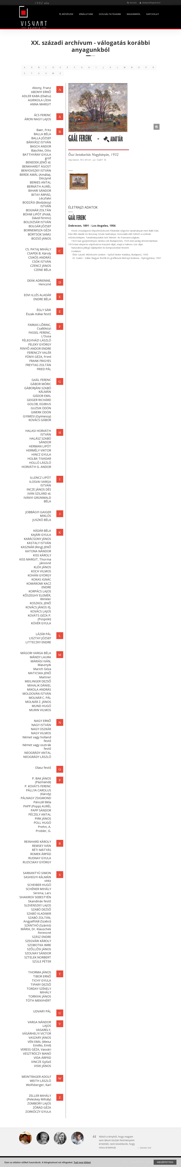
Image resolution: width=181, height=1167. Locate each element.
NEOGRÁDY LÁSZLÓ (36, 757)
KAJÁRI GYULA (40, 535)
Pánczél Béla (41, 802)
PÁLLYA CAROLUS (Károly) (37, 792)
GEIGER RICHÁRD (38, 400)
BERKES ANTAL (39, 182)
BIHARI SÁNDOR (39, 190)
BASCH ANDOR (39, 146)
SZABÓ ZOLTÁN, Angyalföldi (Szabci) (36, 919)
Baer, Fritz (43, 130)
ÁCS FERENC (41, 115)
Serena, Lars (41, 893)
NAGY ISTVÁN (40, 725)
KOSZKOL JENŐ (39, 603)
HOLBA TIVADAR (38, 458)
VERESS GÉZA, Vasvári (35, 1049)
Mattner (44, 677)
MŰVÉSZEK (66, 14)
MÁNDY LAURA (39, 657)
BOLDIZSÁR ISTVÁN (36, 222)
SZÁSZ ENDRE (40, 937)
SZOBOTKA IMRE (38, 945)
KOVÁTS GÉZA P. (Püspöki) (38, 617)
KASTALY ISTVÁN (38, 543)
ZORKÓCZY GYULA (37, 1112)
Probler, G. (42, 831)
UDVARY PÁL (41, 1011)
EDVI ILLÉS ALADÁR (36, 295)
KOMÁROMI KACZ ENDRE (38, 585)
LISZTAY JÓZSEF (39, 638)
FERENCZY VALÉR (38, 353)
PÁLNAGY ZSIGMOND (35, 798)
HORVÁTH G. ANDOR (35, 467)
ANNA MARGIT (39, 104)
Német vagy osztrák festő (36, 747)
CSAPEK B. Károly (38, 253)
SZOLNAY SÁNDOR (37, 953)
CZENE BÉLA (41, 270)
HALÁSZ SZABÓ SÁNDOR (39, 440)
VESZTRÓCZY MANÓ (36, 1053)
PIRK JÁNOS (42, 818)
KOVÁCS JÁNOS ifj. (37, 607)
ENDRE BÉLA (41, 299)
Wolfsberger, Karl (37, 1085)
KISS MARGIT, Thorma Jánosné (34, 561)
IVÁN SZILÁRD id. (38, 493)
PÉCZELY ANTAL (39, 814)
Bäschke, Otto (40, 150)
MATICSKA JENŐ (39, 673)
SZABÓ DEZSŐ (40, 909)
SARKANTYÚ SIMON (36, 873)
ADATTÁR (113, 140)
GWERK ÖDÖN (40, 412)
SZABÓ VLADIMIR (38, 913)
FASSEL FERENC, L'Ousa (39, 334)
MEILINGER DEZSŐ (37, 681)
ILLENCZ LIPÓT (39, 477)
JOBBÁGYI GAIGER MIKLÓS (37, 514)
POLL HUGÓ (41, 823)
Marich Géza (41, 669)
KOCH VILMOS (40, 571)
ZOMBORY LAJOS (38, 1103)
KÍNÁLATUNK (86, 14)
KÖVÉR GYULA (40, 623)
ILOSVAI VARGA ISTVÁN (39, 483)
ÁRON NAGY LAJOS (37, 119)
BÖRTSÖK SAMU (38, 234)
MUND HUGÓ (40, 706)
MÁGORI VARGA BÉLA (35, 653)
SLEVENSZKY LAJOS (37, 905)
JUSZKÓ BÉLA (41, 520)
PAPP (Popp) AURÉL (36, 806)
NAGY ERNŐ (41, 721)
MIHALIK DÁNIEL (38, 685)
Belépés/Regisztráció (150, 2)
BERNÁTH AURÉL (38, 186)
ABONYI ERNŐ (40, 92)
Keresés (132, 2)
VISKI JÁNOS (41, 1066)
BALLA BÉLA (41, 134)
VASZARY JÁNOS (39, 1038)
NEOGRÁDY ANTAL (37, 753)
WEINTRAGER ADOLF (35, 1077)
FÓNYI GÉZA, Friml (37, 357)
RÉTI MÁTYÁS (40, 850)
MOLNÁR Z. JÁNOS (37, 702)
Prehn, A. (43, 827)
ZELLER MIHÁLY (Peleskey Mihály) (38, 1097)
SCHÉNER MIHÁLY (37, 889)
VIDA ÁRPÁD (41, 1058)
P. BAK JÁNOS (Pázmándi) (40, 780)
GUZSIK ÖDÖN (40, 408)
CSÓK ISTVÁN (40, 261)
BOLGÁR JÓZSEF (39, 226)
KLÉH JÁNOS (41, 567)
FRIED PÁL (43, 369)
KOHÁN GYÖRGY (38, 575)
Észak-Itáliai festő (37, 314)
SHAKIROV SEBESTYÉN (34, 897)
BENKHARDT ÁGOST (36, 166)
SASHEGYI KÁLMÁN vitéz (36, 879)
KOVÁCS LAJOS (40, 611)
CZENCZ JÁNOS (40, 266)
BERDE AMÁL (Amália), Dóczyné (34, 176)
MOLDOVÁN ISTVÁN (36, 694)
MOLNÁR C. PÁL (39, 698)
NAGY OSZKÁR (40, 729)
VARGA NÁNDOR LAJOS (38, 1024)
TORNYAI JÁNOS (39, 996)
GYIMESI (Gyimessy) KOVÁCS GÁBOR (36, 418)
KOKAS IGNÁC (40, 579)
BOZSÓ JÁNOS (40, 238)
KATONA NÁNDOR (37, 551)
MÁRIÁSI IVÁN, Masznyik (40, 663)
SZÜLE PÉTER (41, 961)
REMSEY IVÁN (40, 846)
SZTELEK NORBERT (37, 957)
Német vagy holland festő (36, 739)
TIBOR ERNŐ (41, 976)
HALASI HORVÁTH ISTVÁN (37, 432)
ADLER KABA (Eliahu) (35, 96)
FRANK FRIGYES (39, 361)
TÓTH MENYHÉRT (37, 1000)
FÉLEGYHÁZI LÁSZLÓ (35, 340)
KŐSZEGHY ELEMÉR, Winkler (36, 597)
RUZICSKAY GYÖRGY (36, 862)
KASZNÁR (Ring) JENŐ (35, 547)
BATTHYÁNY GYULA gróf (36, 156)
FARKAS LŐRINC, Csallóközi (38, 326)
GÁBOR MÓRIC (40, 384)
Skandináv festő (39, 901)
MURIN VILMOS (39, 710)
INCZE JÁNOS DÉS (38, 489)
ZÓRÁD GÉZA (41, 1107)
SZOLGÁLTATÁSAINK (110, 14)
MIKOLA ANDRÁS (38, 689)
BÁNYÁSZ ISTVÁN (38, 142)
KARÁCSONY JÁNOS (36, 539)
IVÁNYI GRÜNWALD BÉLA (36, 499)
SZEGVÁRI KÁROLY (37, 941)
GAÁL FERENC (40, 380)
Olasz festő (42, 768)
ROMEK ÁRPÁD (40, 854)
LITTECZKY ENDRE (37, 642)
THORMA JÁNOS (39, 972)
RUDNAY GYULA (39, 858)
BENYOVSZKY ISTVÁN (35, 170)
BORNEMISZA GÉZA (36, 230)
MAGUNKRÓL (134, 14)
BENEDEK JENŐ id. (37, 162)
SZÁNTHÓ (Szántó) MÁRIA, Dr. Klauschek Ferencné (35, 929)
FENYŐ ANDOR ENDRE (34, 348)
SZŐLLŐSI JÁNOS (38, 949)
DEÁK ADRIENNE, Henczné (38, 282)
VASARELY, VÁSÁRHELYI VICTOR (36, 1032)
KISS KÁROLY (41, 555)
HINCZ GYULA (40, 454)
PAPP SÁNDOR (40, 810)
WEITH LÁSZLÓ (39, 1081)
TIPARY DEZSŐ (40, 984)
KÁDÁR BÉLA (41, 531)
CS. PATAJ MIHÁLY (37, 249)
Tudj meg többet (82, 1162)
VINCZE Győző (40, 1062)
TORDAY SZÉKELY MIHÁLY (38, 990)
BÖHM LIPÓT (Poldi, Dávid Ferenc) (36, 216)
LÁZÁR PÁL (42, 634)
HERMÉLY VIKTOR (38, 450)
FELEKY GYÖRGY (39, 344)
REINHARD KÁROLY (37, 842)
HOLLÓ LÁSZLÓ (39, 463)
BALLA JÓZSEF (40, 138)
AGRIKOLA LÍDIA (38, 100)
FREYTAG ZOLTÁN (37, 365)
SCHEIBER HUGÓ (38, 885)
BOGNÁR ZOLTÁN (37, 210)
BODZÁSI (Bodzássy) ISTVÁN (36, 204)
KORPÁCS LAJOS (39, 591)
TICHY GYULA (40, 980)
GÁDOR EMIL (41, 396)
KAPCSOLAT (152, 14)
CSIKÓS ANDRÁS (39, 257)
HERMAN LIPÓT (39, 446)
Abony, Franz (41, 88)
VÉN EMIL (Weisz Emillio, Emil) (38, 1043)
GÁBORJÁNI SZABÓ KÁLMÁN (37, 390)
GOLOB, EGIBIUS (38, 404)
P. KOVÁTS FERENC (37, 786)
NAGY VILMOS (40, 733)
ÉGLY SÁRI (43, 310)
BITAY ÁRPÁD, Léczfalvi (40, 196)
